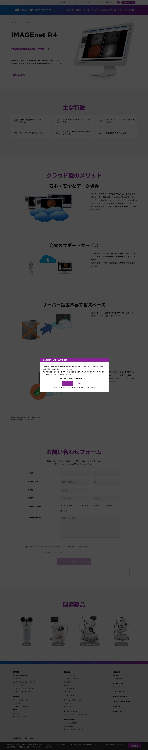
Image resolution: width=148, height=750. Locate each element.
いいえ (80, 383)
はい (67, 383)
